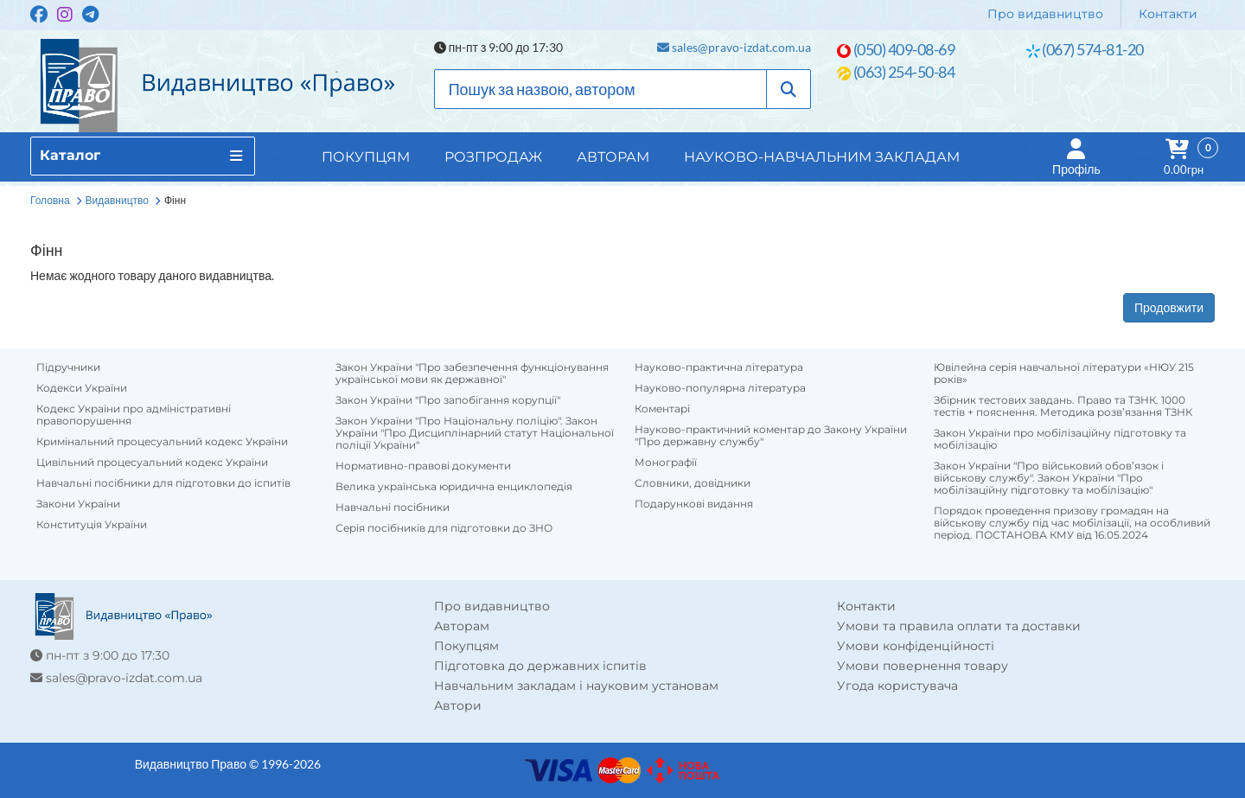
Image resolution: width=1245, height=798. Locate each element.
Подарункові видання (694, 504)
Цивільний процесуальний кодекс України (152, 462)
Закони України (78, 504)
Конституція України (91, 525)
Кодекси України (81, 388)
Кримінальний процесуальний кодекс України (162, 442)
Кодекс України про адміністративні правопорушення (133, 415)
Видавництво (117, 200)
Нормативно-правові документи (423, 466)
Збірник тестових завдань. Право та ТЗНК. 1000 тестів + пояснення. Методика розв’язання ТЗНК (1063, 406)
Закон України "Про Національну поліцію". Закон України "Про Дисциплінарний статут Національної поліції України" (474, 433)
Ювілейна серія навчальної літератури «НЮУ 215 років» (1064, 373)
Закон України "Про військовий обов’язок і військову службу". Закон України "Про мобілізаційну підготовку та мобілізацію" (1049, 478)
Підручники (68, 367)
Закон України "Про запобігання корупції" (447, 400)
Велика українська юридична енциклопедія (453, 487)
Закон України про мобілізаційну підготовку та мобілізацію (1060, 439)
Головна (50, 200)
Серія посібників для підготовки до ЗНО (443, 528)
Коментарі (662, 409)
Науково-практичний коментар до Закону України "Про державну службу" (771, 436)
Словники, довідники (692, 483)
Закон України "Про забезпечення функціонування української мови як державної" (472, 373)
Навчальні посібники (392, 507)
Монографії (666, 462)
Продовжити (1169, 307)
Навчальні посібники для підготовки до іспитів (163, 483)
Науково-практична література (719, 367)
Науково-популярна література (720, 388)
